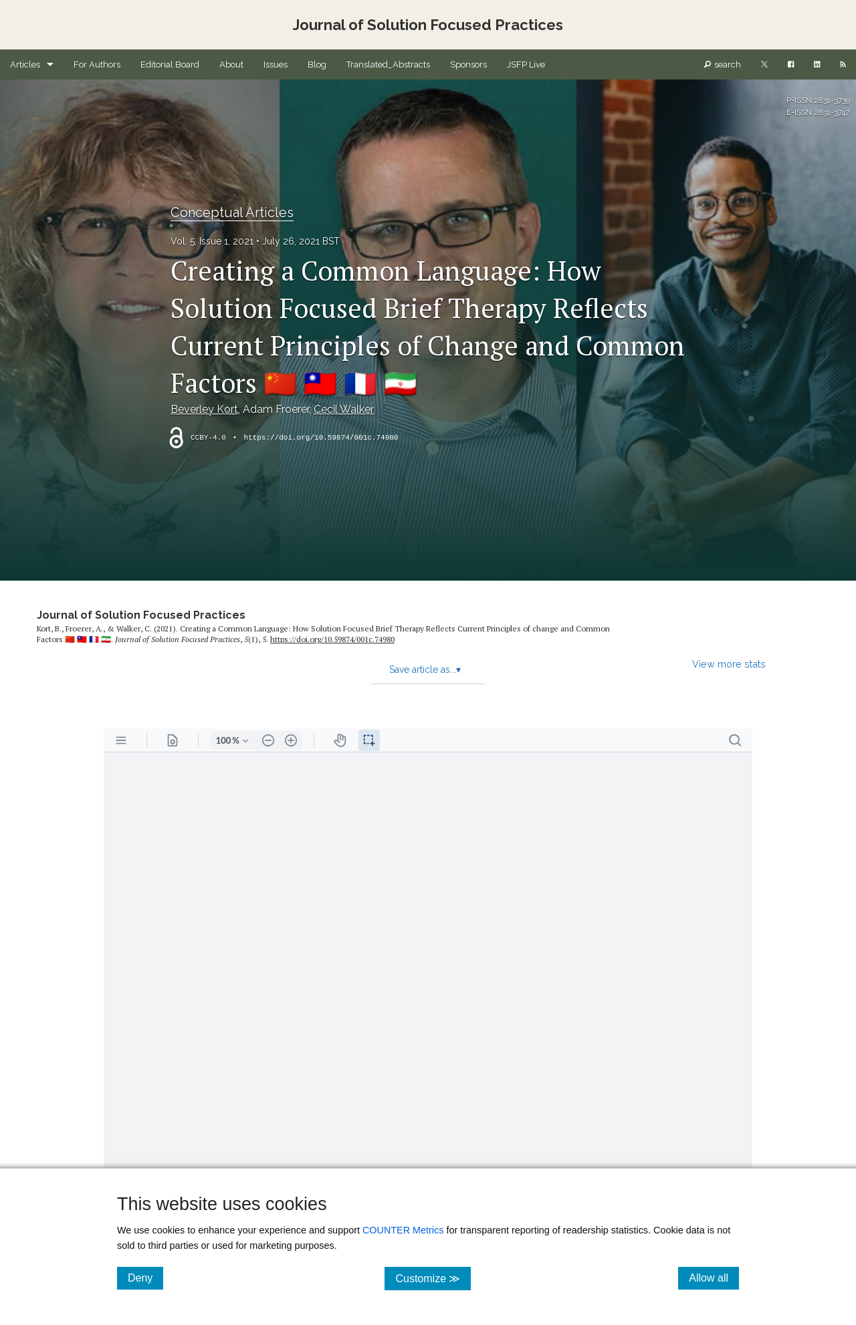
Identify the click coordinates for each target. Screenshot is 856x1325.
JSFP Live (526, 64)
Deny (145, 1278)
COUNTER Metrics (403, 1230)
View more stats (729, 664)
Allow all (714, 1278)
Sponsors (468, 64)
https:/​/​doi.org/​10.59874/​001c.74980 (332, 639)
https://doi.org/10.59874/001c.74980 (320, 438)
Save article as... (425, 669)
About (231, 64)
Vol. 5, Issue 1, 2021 (212, 241)
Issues (275, 64)
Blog (317, 64)
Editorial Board (169, 64)
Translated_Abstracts (388, 64)
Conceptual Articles (232, 212)
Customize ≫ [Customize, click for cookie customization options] (433, 1278)
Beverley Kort (204, 409)
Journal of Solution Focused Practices (141, 615)
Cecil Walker (344, 409)
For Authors (97, 64)
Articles (25, 64)
